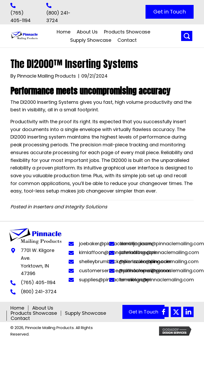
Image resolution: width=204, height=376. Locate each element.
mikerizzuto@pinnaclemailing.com (159, 261)
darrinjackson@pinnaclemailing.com (162, 243)
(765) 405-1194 (38, 282)
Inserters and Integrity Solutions (70, 206)
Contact (20, 318)
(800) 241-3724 (39, 291)
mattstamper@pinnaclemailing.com (162, 270)
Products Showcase (34, 313)
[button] (170, 12)
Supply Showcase (85, 313)
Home (17, 308)
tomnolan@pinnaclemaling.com (157, 279)
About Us (42, 308)
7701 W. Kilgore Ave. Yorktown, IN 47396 (37, 262)
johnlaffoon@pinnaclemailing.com (159, 252)
